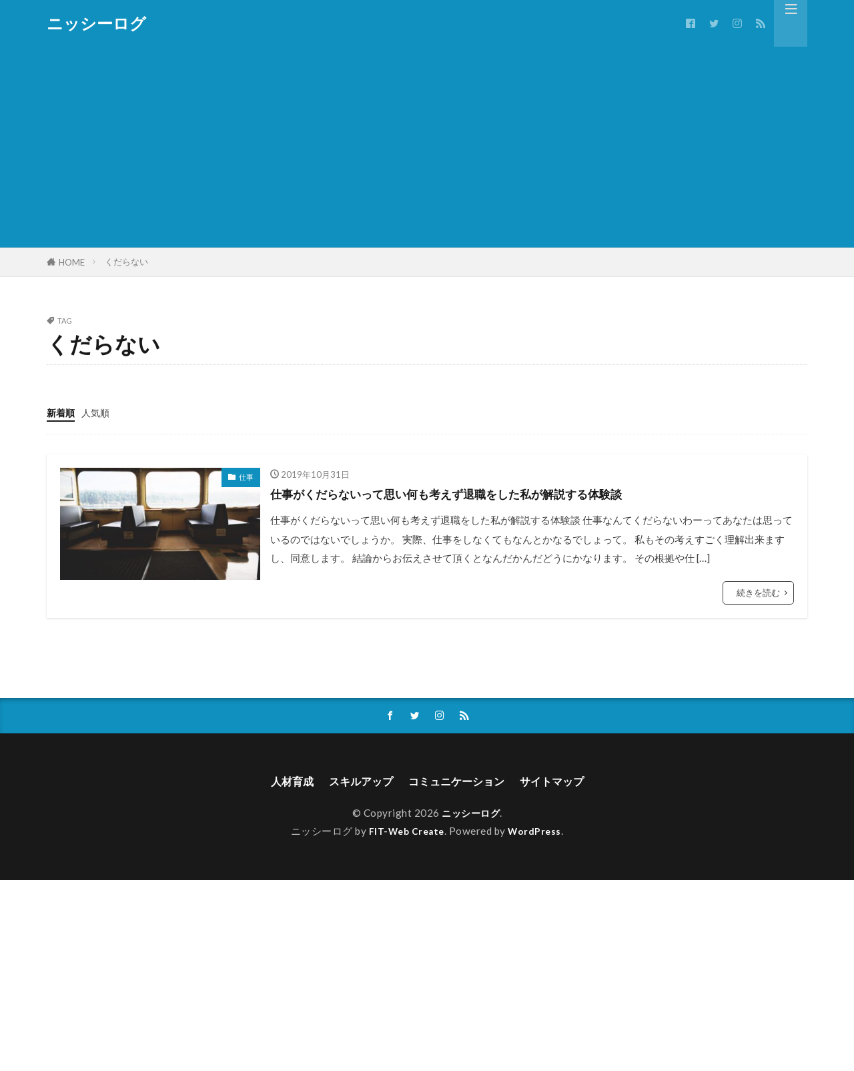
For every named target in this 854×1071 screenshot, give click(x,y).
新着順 (62, 412)
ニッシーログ (96, 23)
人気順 (98, 412)
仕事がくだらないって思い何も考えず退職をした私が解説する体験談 (477, 492)
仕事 (246, 476)
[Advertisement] (427, 146)
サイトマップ (564, 782)
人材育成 (278, 782)
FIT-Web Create (405, 833)
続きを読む (758, 592)
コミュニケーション (459, 782)
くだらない (126, 261)
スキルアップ (354, 782)
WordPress (538, 833)
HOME (72, 262)
